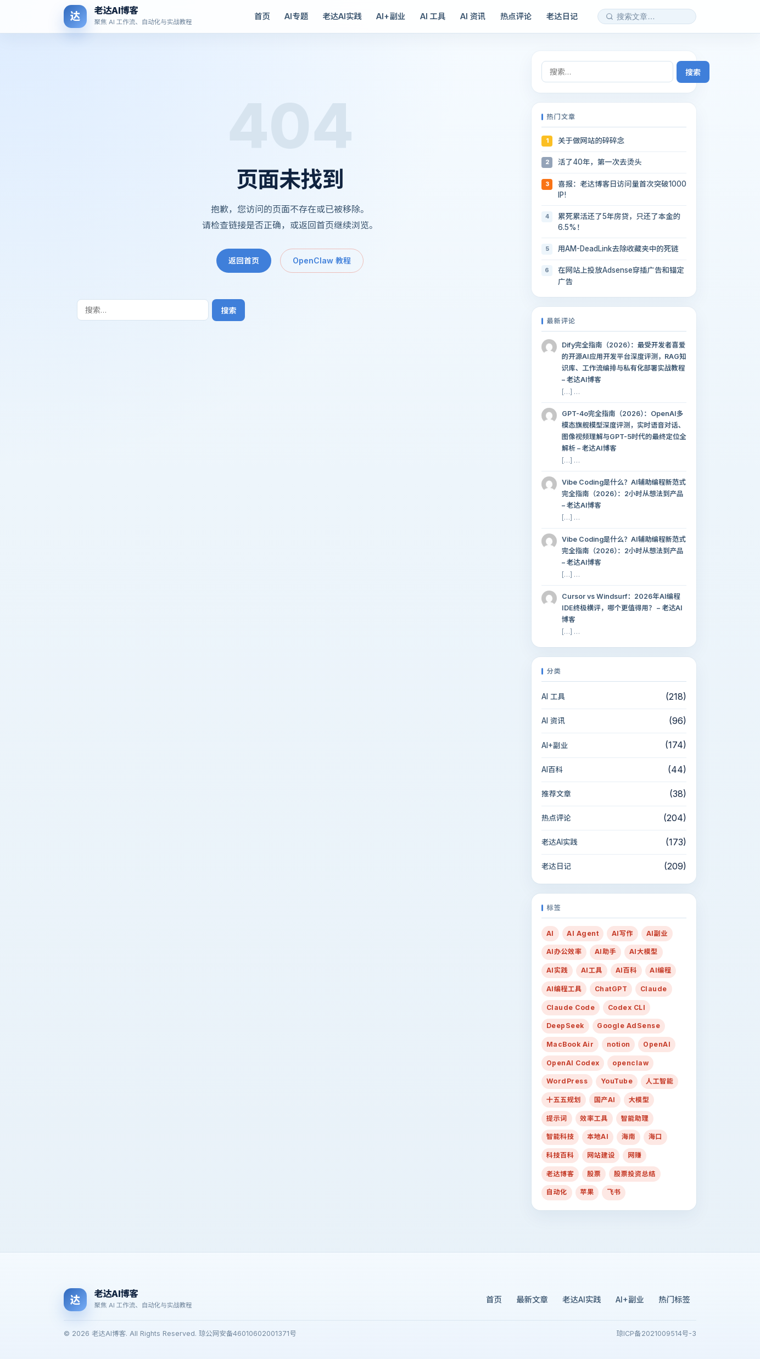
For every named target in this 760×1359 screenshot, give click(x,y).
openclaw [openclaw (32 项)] (630, 1063)
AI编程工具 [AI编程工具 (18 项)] (564, 989)
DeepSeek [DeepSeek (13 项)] (565, 1025)
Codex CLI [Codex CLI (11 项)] (626, 1007)
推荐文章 (556, 793)
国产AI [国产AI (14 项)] (605, 1100)
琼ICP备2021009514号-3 (656, 1333)
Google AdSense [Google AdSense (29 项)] (628, 1025)
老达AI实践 (342, 16)
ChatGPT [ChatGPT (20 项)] (611, 989)
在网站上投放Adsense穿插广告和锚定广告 (621, 275)
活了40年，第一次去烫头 (599, 162)
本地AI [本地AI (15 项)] (597, 1136)
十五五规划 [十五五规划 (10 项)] (563, 1100)
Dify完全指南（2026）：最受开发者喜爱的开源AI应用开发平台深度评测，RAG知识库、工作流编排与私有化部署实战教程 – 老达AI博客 (624, 362)
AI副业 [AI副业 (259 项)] (657, 933)
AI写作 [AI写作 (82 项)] (622, 933)
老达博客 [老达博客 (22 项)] (560, 1174)
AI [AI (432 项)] (550, 933)
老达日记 (562, 16)
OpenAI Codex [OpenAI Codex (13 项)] (573, 1063)
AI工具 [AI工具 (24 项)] (591, 970)
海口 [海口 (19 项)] (655, 1136)
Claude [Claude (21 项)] (653, 989)
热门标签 (674, 1299)
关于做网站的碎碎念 (591, 140)
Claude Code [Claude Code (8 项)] (570, 1007)
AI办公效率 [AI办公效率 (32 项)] (564, 951)
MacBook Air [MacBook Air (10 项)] (570, 1044)
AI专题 (296, 16)
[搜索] (609, 16)
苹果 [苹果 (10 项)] (587, 1192)
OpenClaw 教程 (322, 260)
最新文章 (532, 1299)
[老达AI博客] (128, 16)
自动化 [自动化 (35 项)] (556, 1192)
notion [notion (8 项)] (618, 1044)
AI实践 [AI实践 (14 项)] (557, 970)
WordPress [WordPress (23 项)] (567, 1081)
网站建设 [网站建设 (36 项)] (601, 1155)
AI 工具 (433, 16)
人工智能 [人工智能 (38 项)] (660, 1081)
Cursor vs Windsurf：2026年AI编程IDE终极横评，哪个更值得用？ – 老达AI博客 (622, 608)
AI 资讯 (473, 16)
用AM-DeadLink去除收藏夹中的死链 (618, 248)
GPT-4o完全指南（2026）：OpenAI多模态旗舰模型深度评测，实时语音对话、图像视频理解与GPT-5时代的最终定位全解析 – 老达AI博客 (624, 431)
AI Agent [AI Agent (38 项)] (583, 933)
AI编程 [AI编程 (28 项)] (660, 970)
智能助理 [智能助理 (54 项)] (635, 1118)
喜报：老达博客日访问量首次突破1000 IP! (622, 189)
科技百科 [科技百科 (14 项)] (560, 1155)
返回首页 (243, 260)
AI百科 (552, 769)
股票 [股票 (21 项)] (594, 1174)
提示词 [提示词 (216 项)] (556, 1118)
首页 (262, 16)
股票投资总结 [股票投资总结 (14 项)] (635, 1174)
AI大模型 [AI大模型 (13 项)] (643, 951)
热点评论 (516, 16)
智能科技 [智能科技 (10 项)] (560, 1136)
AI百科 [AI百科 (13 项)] (626, 970)
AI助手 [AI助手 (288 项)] (605, 951)
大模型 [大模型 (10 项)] (638, 1100)
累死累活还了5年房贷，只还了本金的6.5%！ (619, 222)
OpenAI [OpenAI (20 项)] (656, 1044)
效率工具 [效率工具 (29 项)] (594, 1118)
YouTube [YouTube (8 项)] (617, 1081)
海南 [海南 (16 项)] (628, 1136)
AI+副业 (390, 16)
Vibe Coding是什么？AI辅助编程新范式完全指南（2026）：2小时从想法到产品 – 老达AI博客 (624, 493)
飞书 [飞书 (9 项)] (614, 1192)
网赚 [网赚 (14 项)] (634, 1155)
